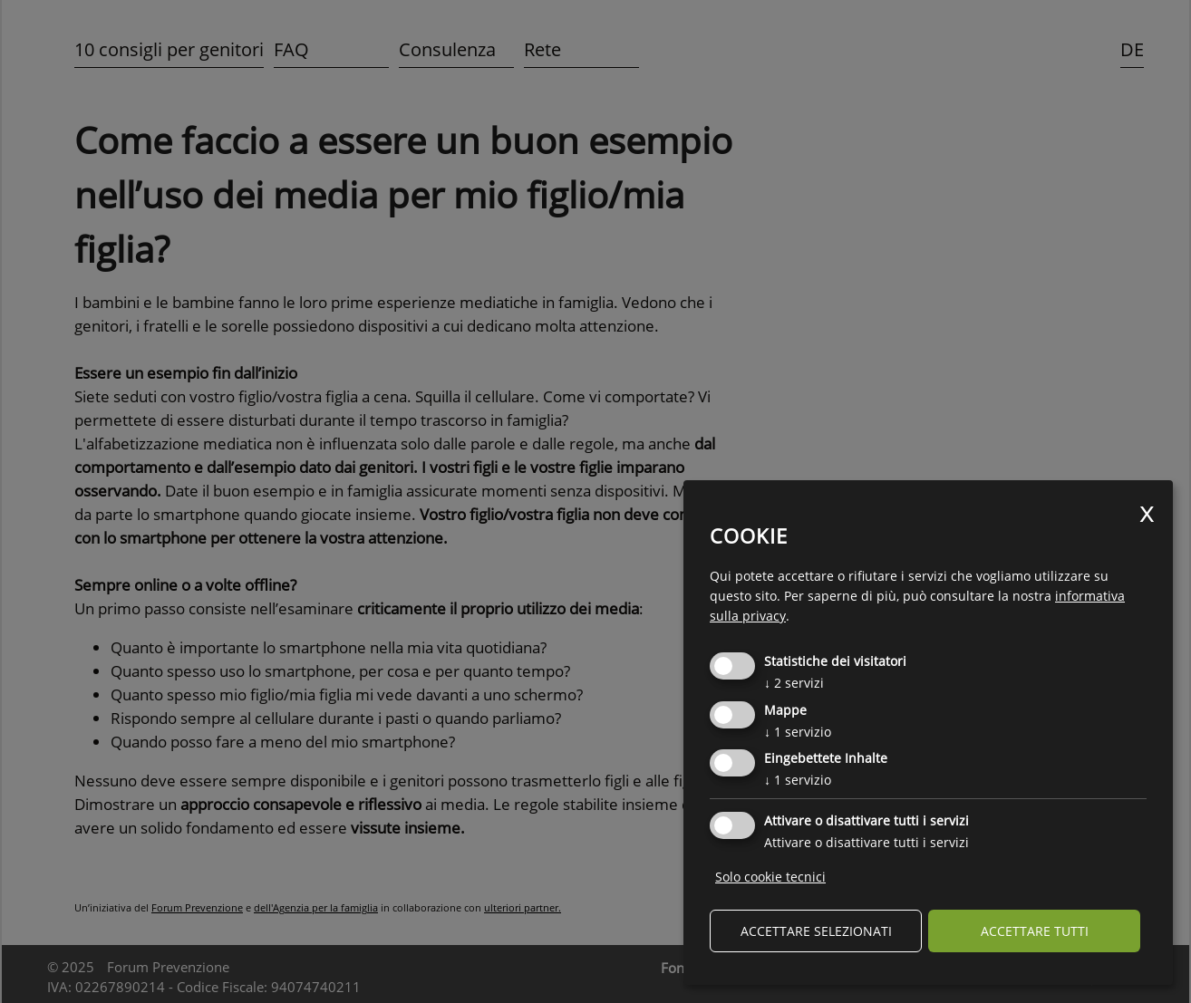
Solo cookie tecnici (770, 876)
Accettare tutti (1035, 931)
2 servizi (794, 682)
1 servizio (797, 731)
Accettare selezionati (816, 931)
